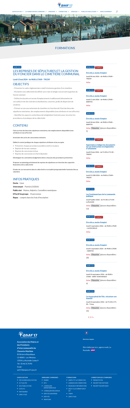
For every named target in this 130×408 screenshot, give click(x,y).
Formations (63, 11)
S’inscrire (95, 128)
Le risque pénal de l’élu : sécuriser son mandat (101, 297)
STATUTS (22, 389)
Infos (88, 82)
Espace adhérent (106, 11)
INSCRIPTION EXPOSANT (101, 386)
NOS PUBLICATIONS (25, 386)
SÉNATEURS (47, 399)
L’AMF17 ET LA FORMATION (77, 380)
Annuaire (51, 11)
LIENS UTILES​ (23, 394)
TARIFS (70, 393)
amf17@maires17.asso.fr (27, 370)
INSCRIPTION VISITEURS (100, 383)
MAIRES (46, 380)
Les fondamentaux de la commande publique (100, 195)
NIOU (96, 347)
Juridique (74, 11)
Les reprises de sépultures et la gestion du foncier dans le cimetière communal (46, 72)
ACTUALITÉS (23, 383)
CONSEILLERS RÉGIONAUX (52, 391)
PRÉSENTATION (98, 380)
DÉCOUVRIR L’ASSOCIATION (28, 380)
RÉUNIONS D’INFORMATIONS (77, 386)
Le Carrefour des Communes (35, 11)
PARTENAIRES (23, 392)
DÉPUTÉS (47, 396)
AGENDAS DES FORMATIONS (77, 383)
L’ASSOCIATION (17, 11)
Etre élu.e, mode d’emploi (96, 73)
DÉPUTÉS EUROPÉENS (50, 393)
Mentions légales (88, 339)
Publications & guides (88, 11)
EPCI (45, 383)
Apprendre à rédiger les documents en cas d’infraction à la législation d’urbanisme (100, 147)
